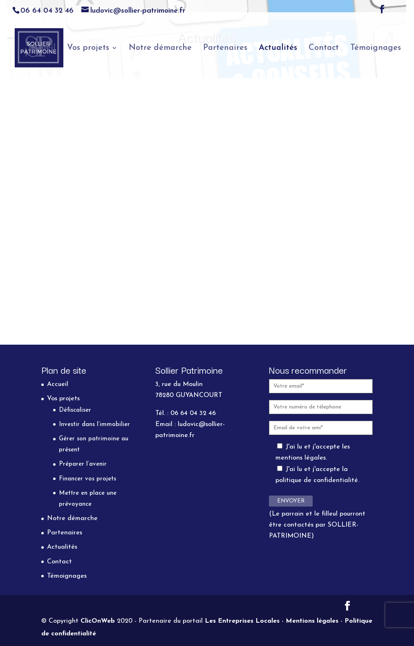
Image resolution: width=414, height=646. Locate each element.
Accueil (42, 48)
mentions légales (300, 458)
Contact (324, 48)
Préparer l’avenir (83, 464)
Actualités (278, 48)
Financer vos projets (87, 479)
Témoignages (375, 48)
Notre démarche (160, 48)
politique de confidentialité (316, 480)
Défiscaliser (75, 410)
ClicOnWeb (98, 621)
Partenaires (225, 48)
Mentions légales (312, 621)
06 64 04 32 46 (47, 11)
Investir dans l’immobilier (94, 425)
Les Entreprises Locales (242, 621)
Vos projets (88, 48)
